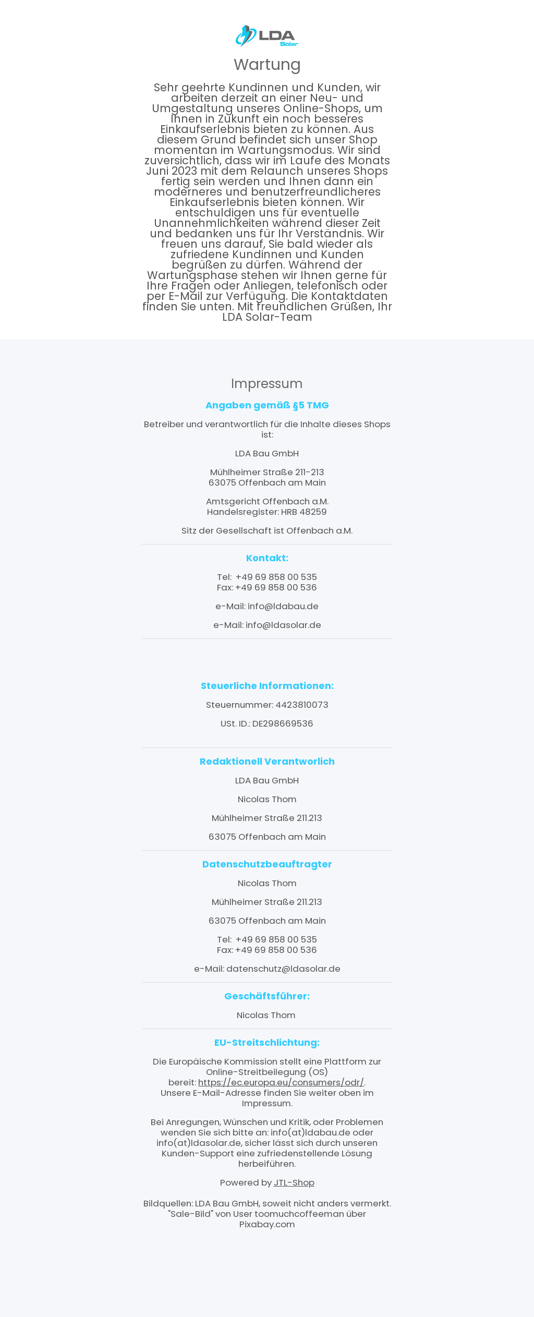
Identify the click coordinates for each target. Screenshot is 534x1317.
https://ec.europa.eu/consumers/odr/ (281, 1082)
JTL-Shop (294, 1182)
